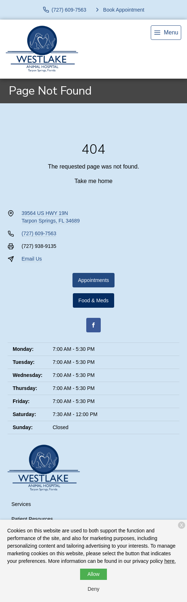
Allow (93, 574)
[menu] (166, 32)
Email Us (32, 259)
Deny (94, 589)
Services (21, 504)
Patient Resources (32, 519)
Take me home (94, 181)
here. (170, 561)
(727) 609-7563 (39, 233)
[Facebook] (93, 325)
